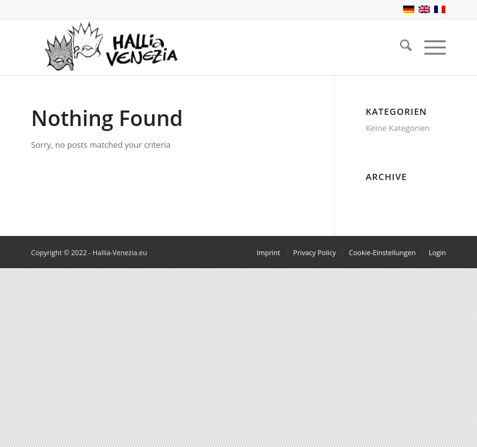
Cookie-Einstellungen (382, 252)
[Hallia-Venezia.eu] (106, 47)
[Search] (400, 47)
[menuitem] (400, 47)
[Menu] (429, 47)
